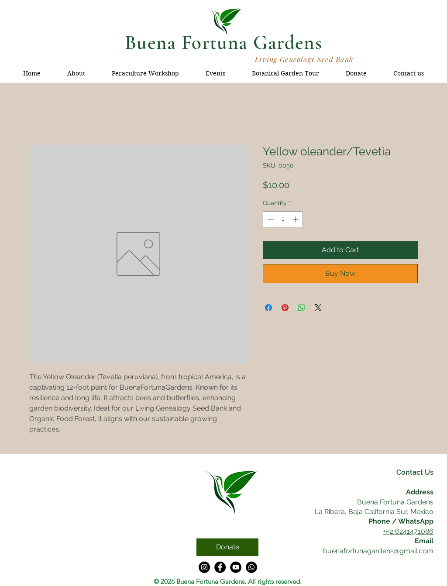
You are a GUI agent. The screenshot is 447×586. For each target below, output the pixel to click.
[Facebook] (220, 567)
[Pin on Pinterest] (285, 307)
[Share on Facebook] (268, 307)
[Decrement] (269, 219)
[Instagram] (204, 567)
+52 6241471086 (408, 531)
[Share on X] (318, 307)
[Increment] (296, 219)
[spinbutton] (283, 219)
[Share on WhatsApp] (301, 307)
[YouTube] (235, 567)
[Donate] (227, 547)
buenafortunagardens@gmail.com (378, 551)
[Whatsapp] (251, 567)
